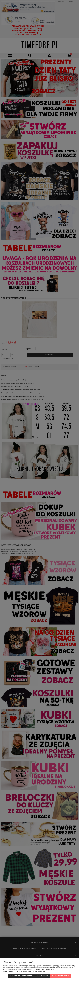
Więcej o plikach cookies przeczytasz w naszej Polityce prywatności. (24, 971)
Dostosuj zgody (42, 976)
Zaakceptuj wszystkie (60, 976)
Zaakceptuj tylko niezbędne (21, 976)
